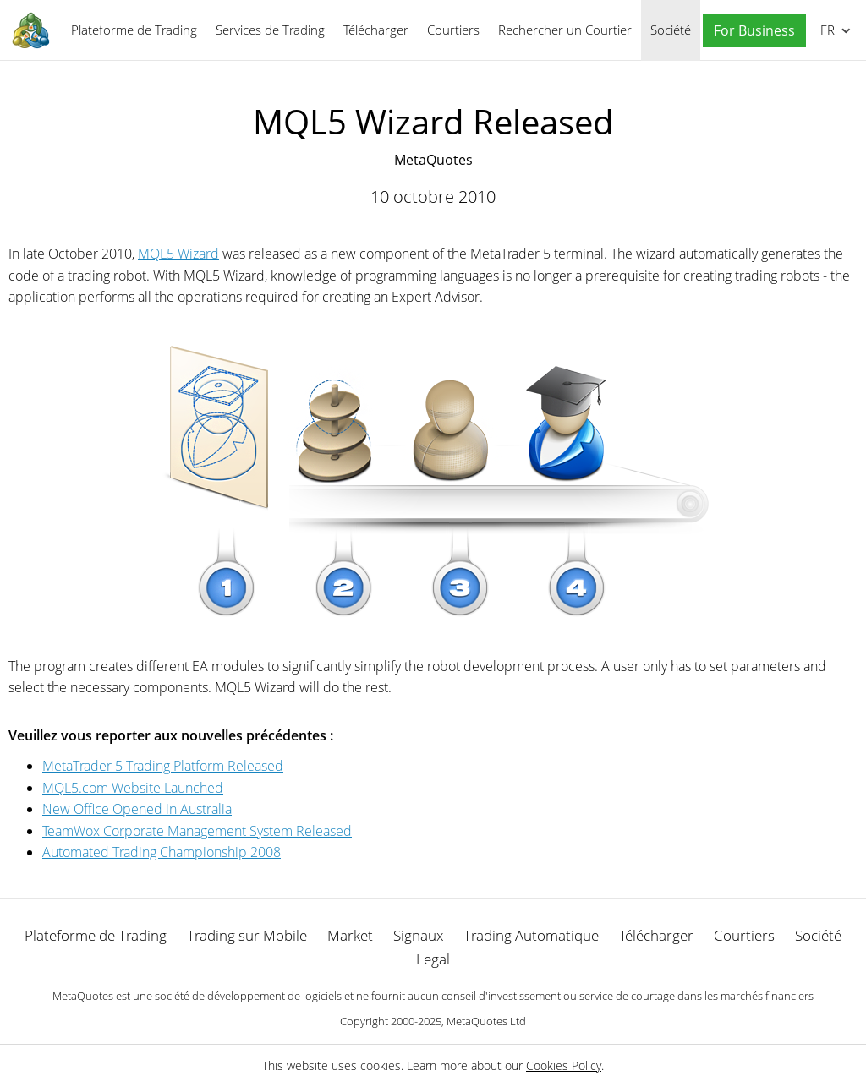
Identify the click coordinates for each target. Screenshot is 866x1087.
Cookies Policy (563, 1065)
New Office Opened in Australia (137, 809)
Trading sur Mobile (247, 935)
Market (350, 935)
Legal (433, 959)
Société (670, 29)
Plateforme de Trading (134, 29)
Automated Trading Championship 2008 (161, 852)
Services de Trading (270, 29)
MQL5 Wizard (178, 253)
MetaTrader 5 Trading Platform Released (162, 766)
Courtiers (453, 29)
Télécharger (375, 29)
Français (825, 29)
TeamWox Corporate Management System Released (197, 831)
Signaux (418, 935)
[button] (750, 31)
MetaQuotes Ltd (486, 1021)
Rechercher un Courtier (565, 29)
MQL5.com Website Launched (132, 787)
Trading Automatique (531, 935)
